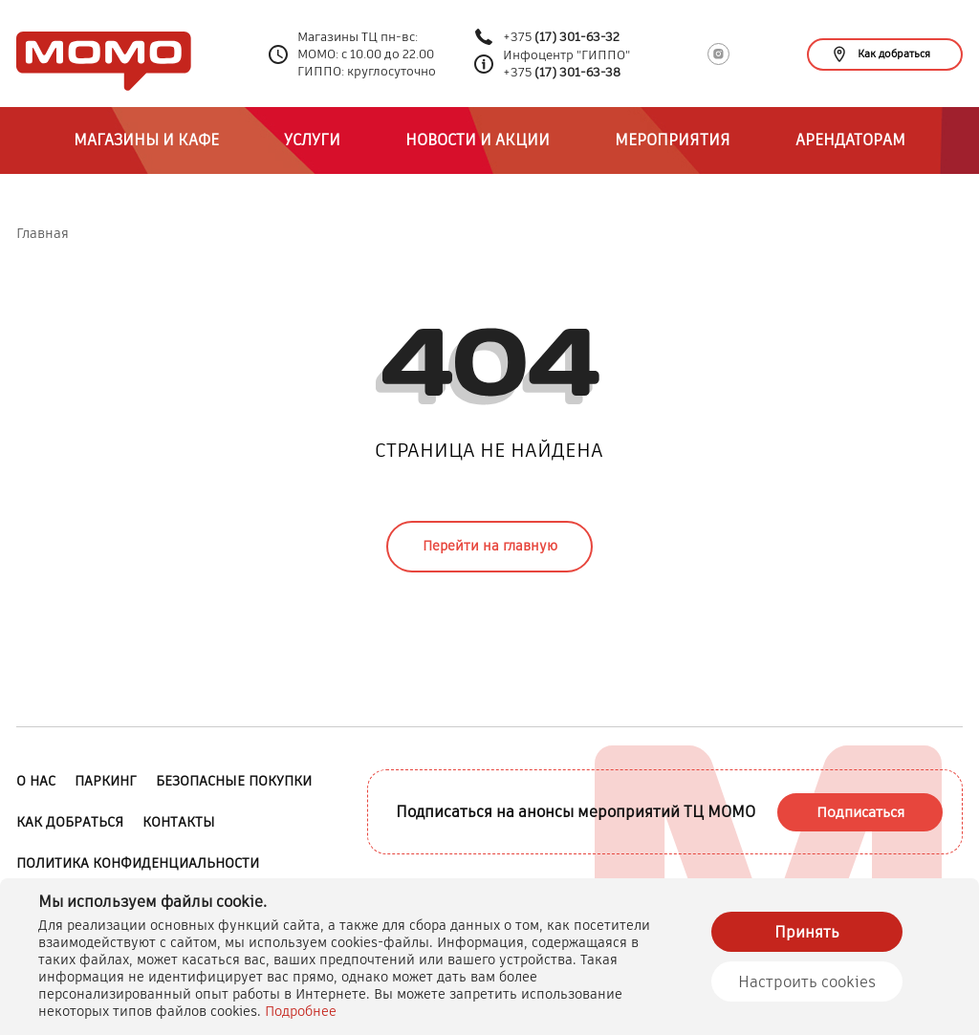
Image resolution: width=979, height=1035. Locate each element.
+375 (561, 37)
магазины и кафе (146, 140)
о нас (35, 780)
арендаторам (850, 140)
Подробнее (301, 1011)
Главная (42, 233)
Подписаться (860, 812)
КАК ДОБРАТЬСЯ (69, 821)
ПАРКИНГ (106, 780)
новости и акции (477, 140)
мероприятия (672, 140)
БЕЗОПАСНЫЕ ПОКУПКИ (234, 780)
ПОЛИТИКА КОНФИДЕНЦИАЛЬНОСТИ (137, 863)
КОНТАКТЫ (178, 821)
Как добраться (882, 54)
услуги (312, 140)
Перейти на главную (490, 545)
